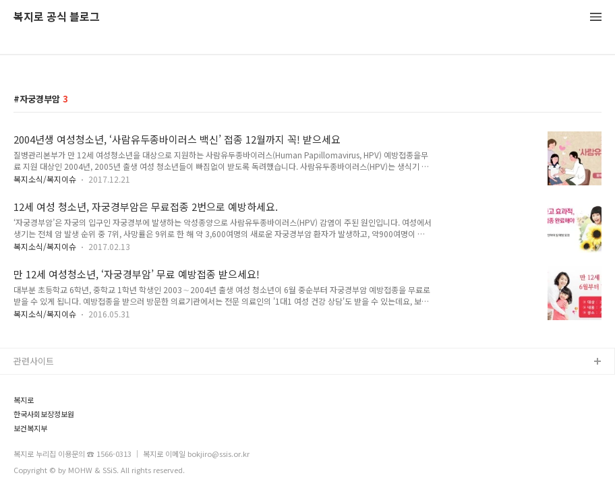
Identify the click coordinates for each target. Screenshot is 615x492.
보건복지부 (30, 428)
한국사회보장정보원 (43, 414)
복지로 (23, 400)
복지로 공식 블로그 (56, 17)
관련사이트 (33, 361)
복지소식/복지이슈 (44, 179)
